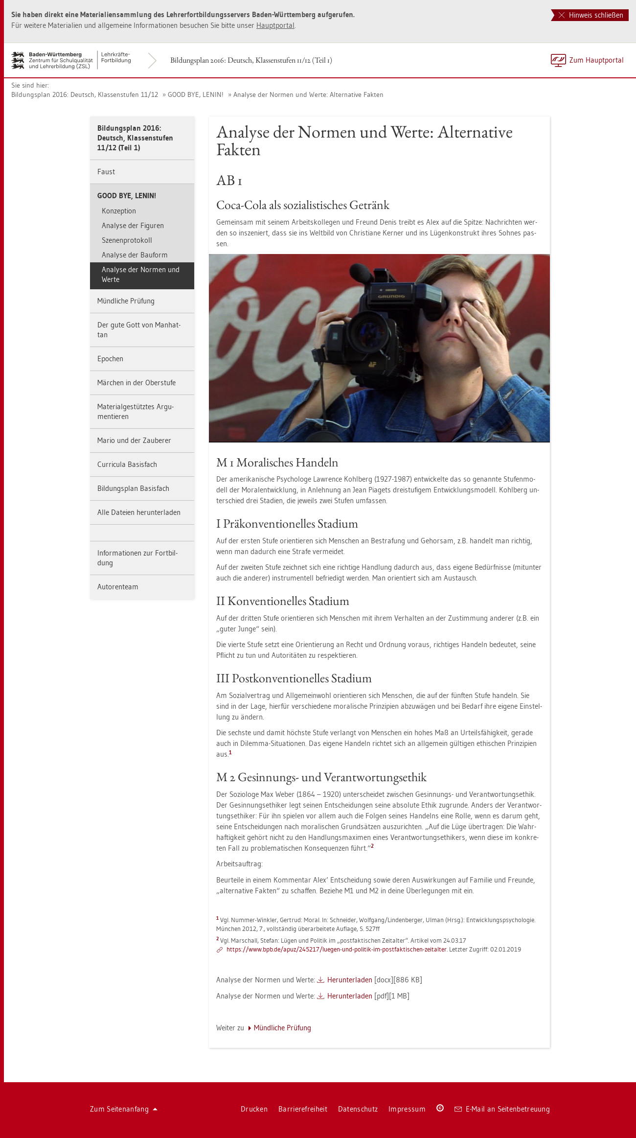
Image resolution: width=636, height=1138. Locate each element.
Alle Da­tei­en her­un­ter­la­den (139, 512)
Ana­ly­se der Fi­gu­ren (133, 225)
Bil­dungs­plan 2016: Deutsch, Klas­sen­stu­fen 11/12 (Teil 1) (251, 60)
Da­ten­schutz (358, 1109)
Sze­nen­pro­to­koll (127, 240)
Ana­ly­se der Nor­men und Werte (141, 274)
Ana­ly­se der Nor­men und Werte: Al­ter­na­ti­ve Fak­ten (308, 94)
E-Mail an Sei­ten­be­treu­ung (502, 1109)
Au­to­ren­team (117, 586)
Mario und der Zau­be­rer (134, 440)
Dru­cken (254, 1109)
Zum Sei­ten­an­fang (124, 1109)
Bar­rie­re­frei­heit (302, 1109)
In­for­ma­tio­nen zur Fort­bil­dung (137, 557)
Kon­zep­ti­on (119, 210)
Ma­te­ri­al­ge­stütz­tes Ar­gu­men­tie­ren (135, 411)
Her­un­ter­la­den (349, 979)
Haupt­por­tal (275, 25)
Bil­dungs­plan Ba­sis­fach (133, 488)
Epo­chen (110, 358)
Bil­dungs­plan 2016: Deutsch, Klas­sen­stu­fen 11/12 (84, 94)
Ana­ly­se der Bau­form (135, 254)
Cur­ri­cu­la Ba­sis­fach (127, 464)
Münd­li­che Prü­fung (126, 300)
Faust (106, 171)
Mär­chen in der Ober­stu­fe (136, 382)
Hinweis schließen (591, 15)
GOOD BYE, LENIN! (196, 94)
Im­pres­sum (407, 1109)
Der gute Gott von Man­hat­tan (139, 329)
